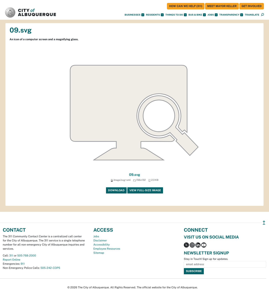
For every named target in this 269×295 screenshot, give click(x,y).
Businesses (134, 14)
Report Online (11, 259)
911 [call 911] (23, 263)
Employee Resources (106, 248)
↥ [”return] (264, 222)
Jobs (213, 14)
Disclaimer (100, 240)
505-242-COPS (50, 267)
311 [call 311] (11, 255)
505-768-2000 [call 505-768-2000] (26, 255)
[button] (252, 15)
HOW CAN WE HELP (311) (185, 6)
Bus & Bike (197, 14)
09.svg (134, 175)
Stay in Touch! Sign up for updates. (206, 259)
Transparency (231, 14)
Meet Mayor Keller (222, 6)
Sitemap (98, 252)
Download (116, 190)
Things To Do (176, 14)
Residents (155, 14)
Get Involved (252, 6)
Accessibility (101, 244)
